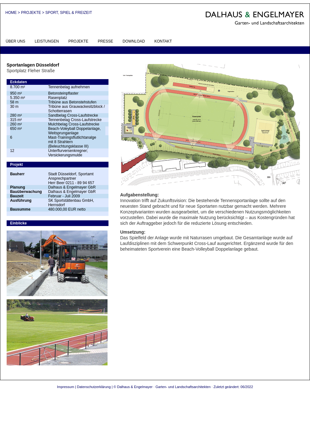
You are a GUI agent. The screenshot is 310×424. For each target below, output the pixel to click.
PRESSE (105, 41)
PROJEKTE (78, 41)
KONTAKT (163, 41)
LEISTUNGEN (47, 41)
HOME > (13, 12)
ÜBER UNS (15, 41)
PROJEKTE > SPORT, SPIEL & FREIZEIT (56, 12)
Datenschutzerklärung (94, 387)
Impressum (65, 387)
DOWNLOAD (134, 41)
